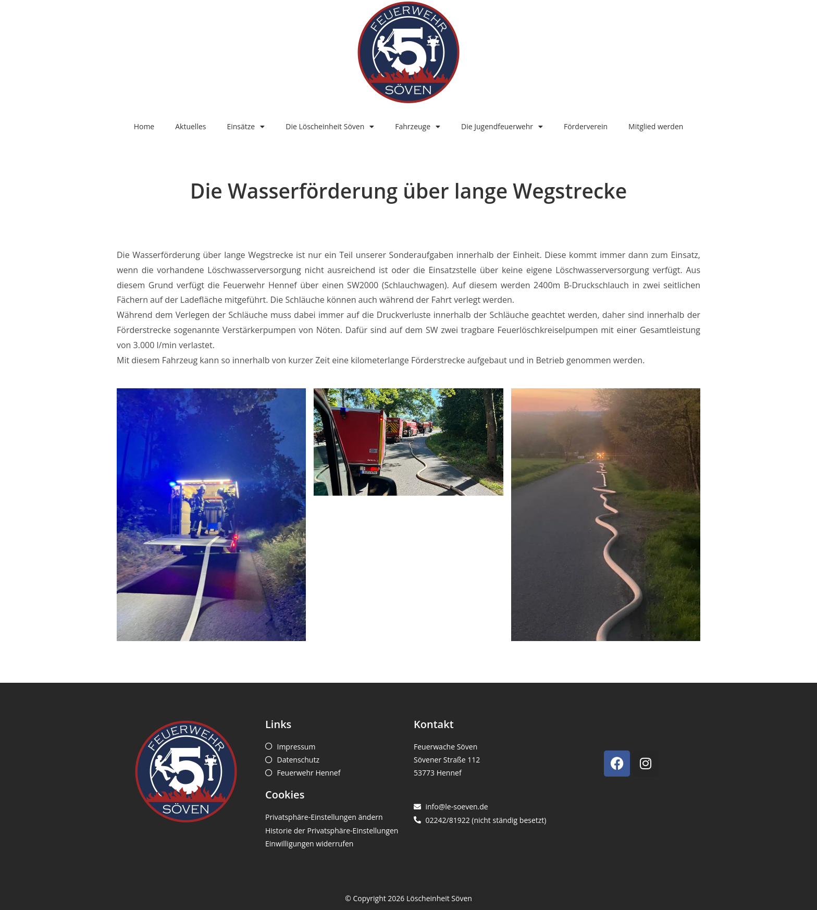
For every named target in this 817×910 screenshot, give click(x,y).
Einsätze (246, 127)
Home (144, 126)
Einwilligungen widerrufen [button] (309, 843)
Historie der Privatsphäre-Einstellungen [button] (331, 830)
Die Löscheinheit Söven (330, 127)
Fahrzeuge (417, 127)
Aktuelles (190, 126)
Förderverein (586, 126)
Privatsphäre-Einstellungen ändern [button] (324, 817)
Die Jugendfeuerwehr (502, 127)
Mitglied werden (655, 126)
